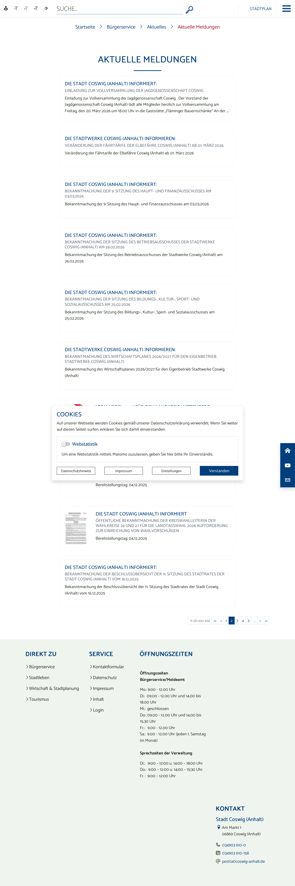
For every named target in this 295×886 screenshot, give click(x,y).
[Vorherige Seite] (221, 620)
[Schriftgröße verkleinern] (16, 8)
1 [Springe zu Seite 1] (226, 620)
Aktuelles (156, 26)
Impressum (123, 471)
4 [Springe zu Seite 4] (243, 620)
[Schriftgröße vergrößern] (36, 8)
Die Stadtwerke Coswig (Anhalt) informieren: (120, 138)
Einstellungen (171, 471)
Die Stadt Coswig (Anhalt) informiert (141, 513)
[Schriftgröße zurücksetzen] (26, 8)
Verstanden (219, 471)
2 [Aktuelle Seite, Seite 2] (232, 620)
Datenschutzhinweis (76, 471)
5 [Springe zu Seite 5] (249, 620)
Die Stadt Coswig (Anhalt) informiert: (111, 83)
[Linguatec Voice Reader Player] (6, 8)
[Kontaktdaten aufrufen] (287, 480)
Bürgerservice (121, 26)
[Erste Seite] (215, 620)
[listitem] (52, 666)
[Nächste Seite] (260, 620)
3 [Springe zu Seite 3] (237, 620)
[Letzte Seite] (266, 620)
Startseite (85, 26)
